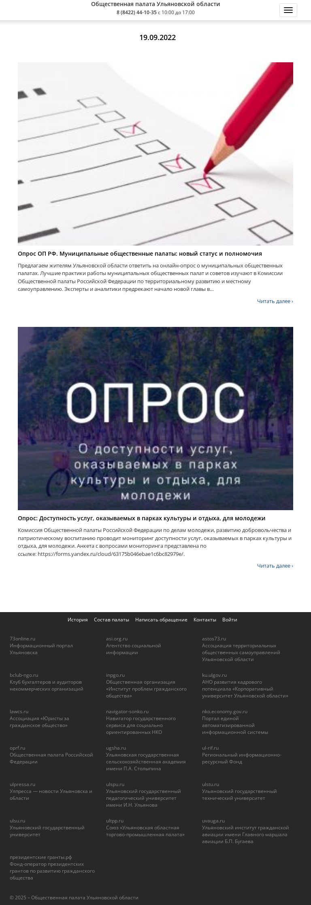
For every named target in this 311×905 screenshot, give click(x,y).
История (78, 619)
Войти (229, 619)
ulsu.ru (17, 820)
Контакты (205, 619)
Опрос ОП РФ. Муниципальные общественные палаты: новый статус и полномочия (140, 253)
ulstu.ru (210, 784)
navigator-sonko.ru (127, 711)
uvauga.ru (213, 820)
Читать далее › (275, 301)
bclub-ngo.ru (24, 675)
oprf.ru (17, 747)
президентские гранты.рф (41, 857)
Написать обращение (161, 619)
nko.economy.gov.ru (224, 711)
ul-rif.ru (210, 747)
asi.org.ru (117, 638)
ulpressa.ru (22, 784)
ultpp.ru (115, 820)
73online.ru (22, 638)
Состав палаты (111, 619)
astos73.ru (214, 638)
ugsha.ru (116, 747)
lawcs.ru (19, 711)
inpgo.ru (115, 675)
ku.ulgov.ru (214, 675)
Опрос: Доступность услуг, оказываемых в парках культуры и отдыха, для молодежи (142, 518)
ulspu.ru (115, 784)
